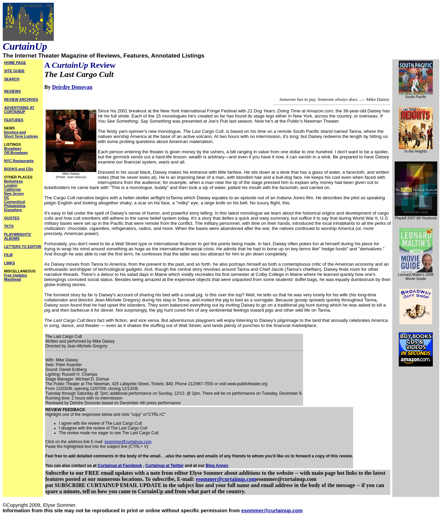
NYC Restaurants (19, 161)
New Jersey (14, 193)
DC (6, 198)
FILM (8, 255)
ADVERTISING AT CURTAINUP (19, 110)
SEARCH (11, 79)
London (10, 185)
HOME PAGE (15, 63)
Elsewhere (13, 210)
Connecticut (14, 202)
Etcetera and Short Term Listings (21, 134)
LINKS (9, 263)
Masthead (12, 279)
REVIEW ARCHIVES (21, 99)
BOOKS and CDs (18, 169)
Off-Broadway (16, 153)
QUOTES (11, 218)
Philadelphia (15, 206)
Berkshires (13, 181)
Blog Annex (217, 465)
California (12, 189)
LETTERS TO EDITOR (22, 247)
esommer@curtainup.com (128, 441)
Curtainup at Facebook (120, 465)
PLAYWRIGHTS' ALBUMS (17, 236)
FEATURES (13, 120)
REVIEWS (12, 91)
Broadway (12, 148)
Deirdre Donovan (72, 87)
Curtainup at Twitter (164, 465)
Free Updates (15, 275)
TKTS (9, 226)
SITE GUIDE (14, 71)
